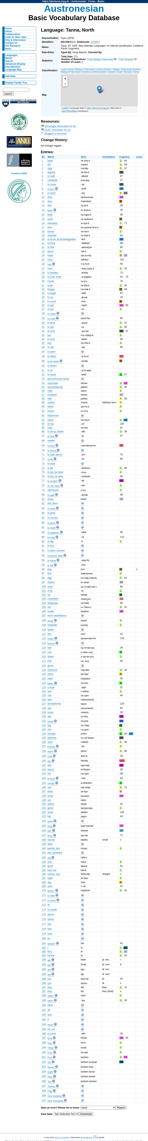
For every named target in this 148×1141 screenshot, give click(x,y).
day (49, 882)
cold (50, 756)
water (50, 683)
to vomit (52, 301)
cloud (50, 721)
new (50, 862)
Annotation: (108, 157)
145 (44, 783)
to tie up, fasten (56, 431)
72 (43, 459)
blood (50, 251)
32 (43, 289)
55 (43, 387)
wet (49, 765)
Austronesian (78, 1)
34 (43, 297)
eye (49, 343)
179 (44, 933)
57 (43, 394)
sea (49, 691)
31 (43, 285)
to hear (51, 339)
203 (44, 1066)
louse (50, 621)
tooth (50, 285)
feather (51, 582)
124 (44, 691)
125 (44, 695)
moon (50, 712)
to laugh (52, 293)
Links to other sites (16, 37)
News (8, 48)
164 (44, 866)
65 (43, 427)
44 (43, 339)
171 (44, 895)
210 (44, 1100)
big (49, 816)
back (50, 210)
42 (43, 331)
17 (43, 227)
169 (44, 886)
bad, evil (52, 870)
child (50, 391)
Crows (91, 1)
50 (43, 365)
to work (51, 508)
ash (49, 787)
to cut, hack (54, 486)
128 (44, 708)
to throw (52, 560)
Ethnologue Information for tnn (60, 126)
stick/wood (53, 490)
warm (50, 751)
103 (44, 598)
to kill (50, 468)
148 (44, 796)
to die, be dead (55, 472)
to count (52, 1033)
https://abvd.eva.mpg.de (55, 1)
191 (44, 1010)
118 (44, 665)
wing (50, 586)
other (50, 1005)
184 (44, 955)
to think (51, 243)
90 (43, 541)
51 (43, 370)
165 (44, 870)
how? (50, 1025)
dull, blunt (53, 503)
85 (43, 517)
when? (51, 891)
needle (51, 440)
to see (51, 347)
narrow (51, 839)
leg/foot (51, 172)
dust (50, 201)
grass (50, 665)
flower (51, 656)
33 (43, 293)
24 (43, 255)
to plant (51, 513)
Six (49, 1062)
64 (43, 423)
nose (50, 268)
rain (49, 729)
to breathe (53, 272)
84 (43, 513)
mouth (51, 281)
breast (51, 231)
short (50, 821)
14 (43, 214)
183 (44, 951)
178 (44, 929)
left (49, 164)
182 (44, 947)
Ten (49, 1081)
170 (44, 890)
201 (44, 1057)
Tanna (136, 71)
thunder (52, 733)
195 (44, 1029)
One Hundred (55, 1096)
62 (43, 415)
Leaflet (65, 108)
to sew (51, 436)
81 (43, 499)
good (50, 866)
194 (44, 1024)
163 (44, 862)
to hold (51, 537)
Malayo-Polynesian (85, 69)
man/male (53, 383)
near (50, 933)
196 (44, 1033)
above (51, 914)
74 (43, 468)
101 (44, 591)
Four (50, 1052)
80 (43, 494)
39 (43, 318)
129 (44, 712)
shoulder (52, 235)
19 (43, 235)
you (49, 978)
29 (43, 276)
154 (44, 821)
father (51, 406)
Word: (51, 157)
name (50, 420)
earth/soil (52, 670)
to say (51, 423)
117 (44, 661)
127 (44, 703)
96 (43, 569)
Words (9, 58)
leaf (49, 647)
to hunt (51, 446)
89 (43, 537)
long (50, 826)
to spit (51, 305)
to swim (52, 193)
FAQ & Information (15, 40)
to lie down (53, 361)
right (50, 168)
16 (43, 223)
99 (43, 582)
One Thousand (55, 1101)
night (50, 878)
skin (50, 205)
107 (44, 615)
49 (43, 361)
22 (43, 247)
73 (43, 463)
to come (52, 184)
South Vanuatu (124, 71)
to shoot (52, 450)
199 (44, 1047)
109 (44, 625)
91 (43, 545)
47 (43, 351)
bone (50, 219)
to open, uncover (56, 550)
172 (44, 900)
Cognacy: (124, 157)
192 (44, 1014)
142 (44, 769)
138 (44, 751)
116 (44, 656)
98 (43, 577)
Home (8, 28)
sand (50, 678)
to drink (51, 322)
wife (50, 398)
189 (44, 1000)
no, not (51, 1029)
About (8, 31)
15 (43, 219)
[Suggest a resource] (55, 133)
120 (44, 674)
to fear (51, 247)
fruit (49, 661)
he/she (51, 955)
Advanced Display (15, 64)
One (50, 1038)
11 (43, 201)
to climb (52, 900)
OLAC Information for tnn (58, 130)
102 (44, 594)
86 (43, 522)
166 (44, 874)
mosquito (52, 625)
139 (44, 756)
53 (43, 378)
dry (49, 761)
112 (44, 638)
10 (43, 197)
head (50, 255)
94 (43, 560)
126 (44, 699)
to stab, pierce (55, 454)
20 (43, 239)
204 (44, 1071)
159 (44, 844)
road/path (52, 180)
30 (43, 281)
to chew (52, 314)
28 (43, 272)
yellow (51, 804)
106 (44, 611)
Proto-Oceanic (125, 59)
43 (43, 335)
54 (43, 383)
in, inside (52, 909)
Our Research (13, 45)
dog (49, 569)
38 (43, 313)
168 (44, 882)
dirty (50, 197)
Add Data (10, 76)
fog (49, 725)
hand (50, 160)
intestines (52, 223)
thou (50, 951)
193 (44, 1019)
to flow (51, 687)
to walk (51, 176)
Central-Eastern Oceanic (103, 71)
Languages (11, 55)
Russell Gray (87, 1137)
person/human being (58, 378)
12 (43, 205)
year (50, 886)
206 (44, 1081)
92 (43, 550)
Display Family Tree (16, 82)
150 (44, 804)
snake (51, 611)
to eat (50, 309)
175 (44, 914)
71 (43, 454)
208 (44, 1090)
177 (44, 924)
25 (43, 259)
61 (43, 411)
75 (43, 472)
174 (44, 909)
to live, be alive (55, 476)
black (50, 791)
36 (43, 305)
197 (44, 1037)
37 (43, 309)
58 (43, 398)
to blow (51, 746)
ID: (43, 157)
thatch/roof (53, 415)
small (50, 812)
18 (43, 231)
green (51, 808)
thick (50, 836)
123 (44, 687)
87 (43, 527)
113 (44, 643)
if (48, 1019)
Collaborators (12, 34)
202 (44, 1062)
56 (43, 391)
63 (43, 420)
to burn (51, 778)
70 (43, 450)
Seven (51, 1067)
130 (44, 716)
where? (51, 944)
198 (44, 1042)
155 (44, 825)
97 (43, 573)
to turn (51, 189)
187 (44, 987)
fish (49, 634)
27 (43, 268)
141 (44, 765)
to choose (53, 517)
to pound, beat (55, 556)
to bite (51, 327)
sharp (50, 499)
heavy (51, 769)
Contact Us (11, 43)
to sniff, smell (54, 276)
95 (43, 565)
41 (43, 327)
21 (43, 243)
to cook (51, 318)
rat (49, 594)
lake (50, 699)
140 (44, 760)
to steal (51, 463)
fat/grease (53, 603)
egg (49, 577)
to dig (50, 541)
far (49, 938)
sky (49, 708)
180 (44, 938)
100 (44, 586)
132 (44, 725)
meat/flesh (53, 598)
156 (44, 830)
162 (44, 857)
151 (44, 808)
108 (44, 620)
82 (43, 503)
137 (44, 746)
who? (50, 1001)
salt (49, 695)
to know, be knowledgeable (62, 239)
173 (44, 904)
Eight (50, 1072)
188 (44, 995)
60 (43, 406)
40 (43, 322)
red (49, 800)
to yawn (52, 351)
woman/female (55, 387)
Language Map (13, 69)
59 (43, 402)
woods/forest (54, 703)
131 (44, 721)
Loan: (139, 157)
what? (51, 996)
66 (43, 431)
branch (51, 643)
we (49, 960)
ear (49, 335)
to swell (52, 528)
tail (49, 607)
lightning (52, 737)
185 (44, 959)
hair (49, 264)
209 (44, 1095)
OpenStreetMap (69, 111)
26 (43, 264)
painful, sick (54, 848)
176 (44, 919)
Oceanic (85, 71)
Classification (12, 66)
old (49, 858)
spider (51, 629)
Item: (84, 157)
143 (44, 773)
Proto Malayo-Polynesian (100, 59)
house (51, 411)
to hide (51, 895)
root (50, 652)
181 (44, 943)
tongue (51, 289)
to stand (52, 374)
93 (43, 555)
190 (44, 1005)
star (49, 716)
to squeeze (53, 532)
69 (43, 445)
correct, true (54, 874)
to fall (50, 565)
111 (44, 634)
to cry (50, 297)
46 (43, 347)
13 (43, 210)
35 (43, 301)
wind (50, 742)
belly (50, 214)
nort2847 (95, 42)
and (49, 1014)
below (51, 919)
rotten (51, 638)
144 (44, 778)
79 (43, 490)
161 (44, 852)
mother (51, 402)
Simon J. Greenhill (62, 1137)
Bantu (101, 1)
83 (43, 508)
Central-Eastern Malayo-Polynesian (113, 69)
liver (50, 227)
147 (44, 791)
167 (44, 878)
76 (43, 476)
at (49, 904)
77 (43, 480)
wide (50, 844)
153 (44, 816)
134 (44, 733)
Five (50, 1057)
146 (44, 787)
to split (51, 495)
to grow (51, 523)
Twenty (51, 1086)
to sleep (52, 356)
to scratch (53, 481)
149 (44, 800)
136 (44, 742)
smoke (51, 783)
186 (44, 978)
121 (44, 678)
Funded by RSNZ (19, 173)
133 (44, 729)
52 (43, 374)
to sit (50, 370)
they (50, 987)
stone (50, 674)
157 (44, 835)
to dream (52, 365)
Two (50, 1043)
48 (43, 356)
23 (43, 251)
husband (52, 394)
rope (50, 427)
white (50, 796)
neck (50, 259)
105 (44, 607)
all (49, 1010)
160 (44, 848)
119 (44, 670)
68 (43, 440)
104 (44, 603)
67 (43, 435)
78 (43, 485)
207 (44, 1086)
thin (49, 831)
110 (44, 629)
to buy (51, 545)
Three (51, 1048)
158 (44, 839)
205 (44, 1076)
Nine (50, 1077)
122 (44, 683)
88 (43, 532)
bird (49, 573)
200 (44, 1052)
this (49, 924)
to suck (51, 331)
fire (49, 773)
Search (9, 61)
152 (44, 812)
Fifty (50, 1091)
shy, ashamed (55, 852)
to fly (50, 591)
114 (44, 647)
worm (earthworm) (57, 615)
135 (44, 737)
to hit (50, 459)
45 (43, 343)
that (49, 929)
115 (44, 652)
